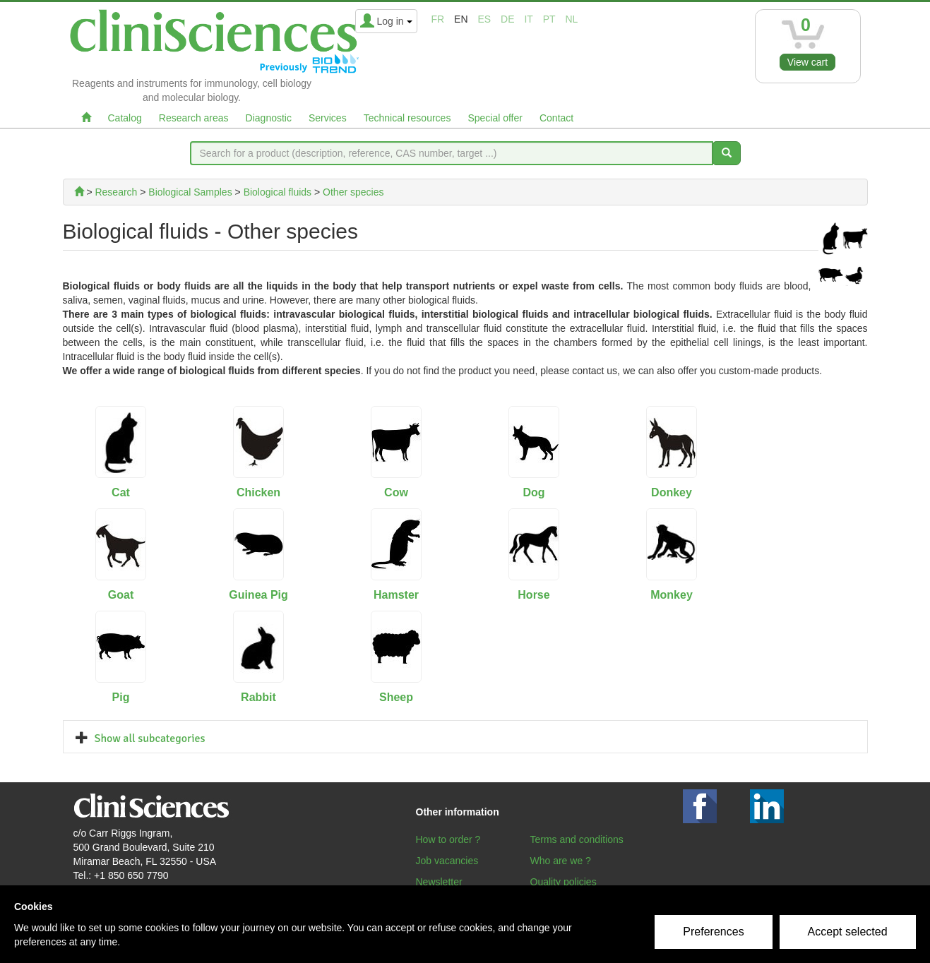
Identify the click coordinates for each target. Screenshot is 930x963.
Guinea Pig (258, 595)
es (484, 19)
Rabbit (258, 697)
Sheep (396, 697)
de (507, 19)
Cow (396, 492)
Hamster (396, 595)
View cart (807, 62)
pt (549, 19)
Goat (120, 595)
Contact (556, 118)
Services (328, 118)
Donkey (671, 492)
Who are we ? (560, 860)
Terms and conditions (577, 839)
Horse (533, 595)
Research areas (194, 118)
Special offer (495, 118)
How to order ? (448, 839)
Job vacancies (447, 860)
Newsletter (439, 881)
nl (572, 19)
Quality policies (563, 881)
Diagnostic (269, 118)
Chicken (258, 492)
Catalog (125, 118)
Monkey (671, 595)
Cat (121, 492)
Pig (121, 697)
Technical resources (407, 118)
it (528, 19)
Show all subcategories (150, 738)
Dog (533, 492)
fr (438, 19)
